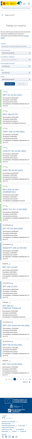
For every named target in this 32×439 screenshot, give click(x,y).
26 (30, 379)
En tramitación (8, 225)
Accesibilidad (20, 429)
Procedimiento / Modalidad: (16, 104)
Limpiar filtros (22, 84)
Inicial (5, 92)
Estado (2, 76)
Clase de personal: (5, 50)
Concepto (3, 43)
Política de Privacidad (8, 427)
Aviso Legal (21, 425)
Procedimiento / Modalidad (7, 56)
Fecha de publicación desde (8, 63)
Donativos (23, 431)
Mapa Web (5, 431)
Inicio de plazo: (10, 98)
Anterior (9, 379)
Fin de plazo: (10, 100)
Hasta (2, 70)
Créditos (14, 431)
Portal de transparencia (8, 425)
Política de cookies (7, 429)
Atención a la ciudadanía (8, 421)
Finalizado (6, 264)
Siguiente (27, 382)
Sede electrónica (6, 423)
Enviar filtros (10, 84)
